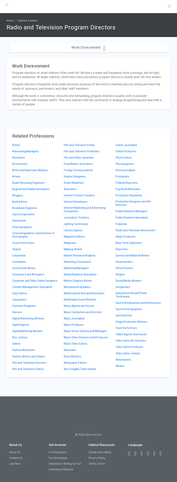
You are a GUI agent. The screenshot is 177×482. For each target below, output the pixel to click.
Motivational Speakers (77, 287)
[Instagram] (149, 453)
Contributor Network (61, 469)
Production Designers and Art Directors (133, 203)
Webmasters (123, 359)
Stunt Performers (126, 328)
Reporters (122, 249)
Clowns (16, 249)
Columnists (19, 255)
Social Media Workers (128, 280)
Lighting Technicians (76, 224)
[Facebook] (131, 453)
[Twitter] (143, 453)
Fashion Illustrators (23, 349)
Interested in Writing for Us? (65, 463)
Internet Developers (75, 201)
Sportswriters (124, 315)
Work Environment (88, 47)
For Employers (57, 452)
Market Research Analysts (79, 255)
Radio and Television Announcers (135, 230)
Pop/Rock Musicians (128, 189)
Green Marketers (74, 182)
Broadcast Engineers (24, 208)
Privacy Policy (97, 457)
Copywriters (19, 299)
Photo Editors (124, 157)
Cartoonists (19, 220)
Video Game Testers (128, 353)
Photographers (125, 163)
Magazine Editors (74, 236)
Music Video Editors (75, 343)
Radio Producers (125, 236)
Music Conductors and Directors (83, 312)
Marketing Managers (76, 268)
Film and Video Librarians (79, 157)
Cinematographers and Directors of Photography (33, 235)
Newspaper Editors (75, 362)
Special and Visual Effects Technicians (131, 295)
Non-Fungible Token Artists (80, 369)
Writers (120, 366)
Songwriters (123, 287)
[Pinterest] (156, 453)
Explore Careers (28, 20)
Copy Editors (19, 293)
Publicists (121, 224)
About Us (14, 452)
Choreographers (22, 227)
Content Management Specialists (32, 287)
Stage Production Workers (131, 321)
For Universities (58, 457)
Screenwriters (124, 261)
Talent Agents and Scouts (131, 334)
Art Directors (19, 163)
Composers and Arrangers (28, 274)
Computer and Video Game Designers (34, 280)
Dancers (17, 312)
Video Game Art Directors (131, 340)
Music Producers (74, 324)
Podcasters (122, 176)
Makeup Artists (73, 249)
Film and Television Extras (79, 145)
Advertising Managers (25, 151)
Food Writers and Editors (78, 163)
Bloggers (17, 195)
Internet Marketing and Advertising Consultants (85, 209)
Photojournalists (125, 170)
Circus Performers (23, 242)
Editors (16, 343)
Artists (16, 176)
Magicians (70, 242)
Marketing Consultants (77, 261)
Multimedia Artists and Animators (84, 293)
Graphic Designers (75, 176)
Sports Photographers (129, 309)
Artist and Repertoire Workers (30, 170)
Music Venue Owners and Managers (85, 331)
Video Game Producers (129, 346)
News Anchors (72, 356)
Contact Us (15, 457)
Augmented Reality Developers (31, 189)
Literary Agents (73, 230)
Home (10, 20)
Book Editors (19, 201)
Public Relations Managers (131, 211)
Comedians (19, 261)
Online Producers (126, 151)
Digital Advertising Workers (28, 318)
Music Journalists (74, 318)
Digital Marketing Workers (27, 331)
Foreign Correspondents (78, 170)
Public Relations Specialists (132, 217)
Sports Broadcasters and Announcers (138, 302)
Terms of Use (97, 463)
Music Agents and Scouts (79, 305)
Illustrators (70, 189)
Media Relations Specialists (80, 274)
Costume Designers (24, 305)
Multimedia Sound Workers (80, 299)
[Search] (169, 7)
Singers (120, 274)
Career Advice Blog (100, 452)
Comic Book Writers (24, 268)
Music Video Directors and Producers (86, 337)
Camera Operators (23, 214)
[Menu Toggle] (7, 4)
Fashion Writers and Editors (28, 356)
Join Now (15, 463)
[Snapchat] (162, 453)
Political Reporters (127, 182)
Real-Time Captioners (129, 242)
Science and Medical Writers (132, 255)
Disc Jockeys (20, 337)
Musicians (70, 349)
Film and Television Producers (81, 151)
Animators (18, 157)
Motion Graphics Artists (78, 280)
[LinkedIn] (137, 453)
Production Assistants (129, 195)
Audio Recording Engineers (28, 182)
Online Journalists (126, 145)
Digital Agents (20, 324)
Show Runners (124, 268)
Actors (16, 145)
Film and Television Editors (28, 369)
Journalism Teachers (76, 217)
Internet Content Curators (79, 195)
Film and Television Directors (29, 362)
